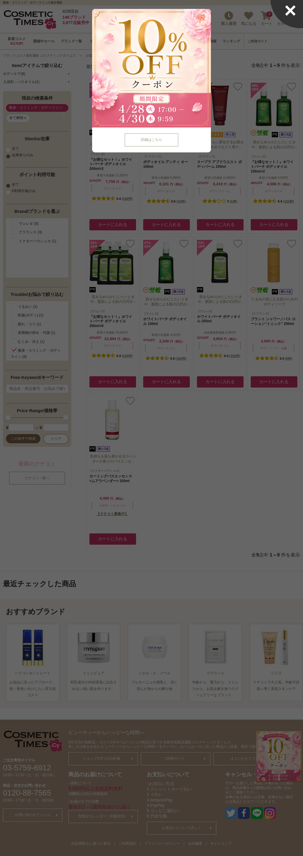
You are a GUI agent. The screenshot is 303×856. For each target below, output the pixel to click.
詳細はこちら (151, 140)
